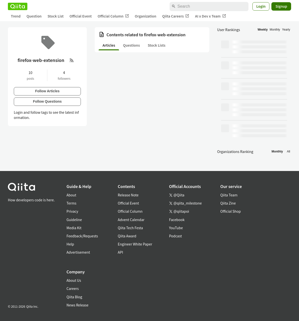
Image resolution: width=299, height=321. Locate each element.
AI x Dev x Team (210, 16)
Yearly (286, 29)
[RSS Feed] (71, 60)
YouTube (176, 227)
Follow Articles (47, 91)
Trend (15, 16)
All (288, 151)
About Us (74, 280)
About (71, 194)
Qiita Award (127, 235)
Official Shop (230, 211)
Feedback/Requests (82, 235)
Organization (145, 16)
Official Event (81, 16)
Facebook (177, 219)
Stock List (56, 16)
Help (70, 244)
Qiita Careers (175, 16)
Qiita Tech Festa (130, 227)
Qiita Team (229, 194)
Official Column (113, 16)
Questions (131, 45)
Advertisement (78, 252)
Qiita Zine (228, 203)
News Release (77, 304)
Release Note (128, 194)
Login (261, 6)
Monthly (275, 29)
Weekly (263, 29)
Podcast (175, 235)
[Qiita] (17, 6)
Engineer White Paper (135, 244)
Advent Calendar (131, 219)
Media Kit (74, 227)
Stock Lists (156, 45)
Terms (71, 203)
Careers (73, 288)
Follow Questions (47, 101)
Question (33, 16)
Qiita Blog (74, 296)
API (120, 252)
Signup (281, 6)
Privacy (72, 211)
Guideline (74, 219)
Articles (109, 45)
